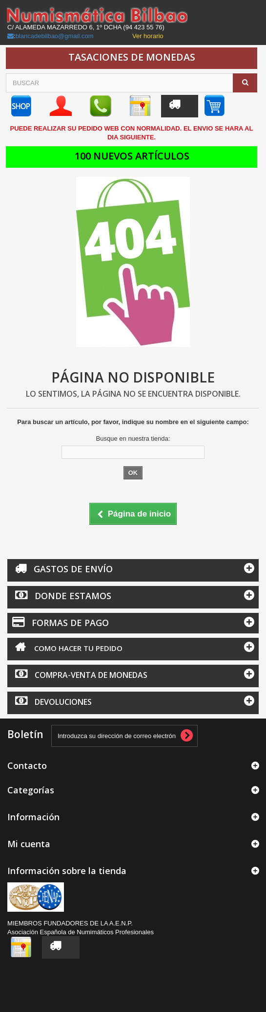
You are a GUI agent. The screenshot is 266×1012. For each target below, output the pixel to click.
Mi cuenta (28, 844)
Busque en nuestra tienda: (133, 438)
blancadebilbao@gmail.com (55, 36)
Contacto (27, 765)
